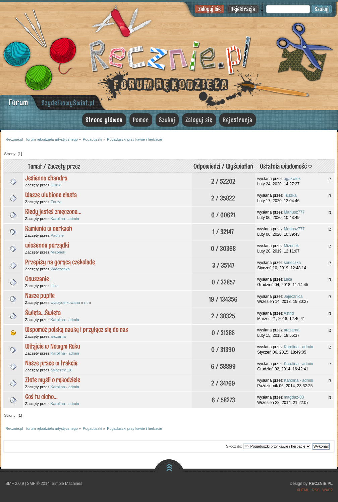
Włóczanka (60, 269)
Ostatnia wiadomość (286, 166)
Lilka (55, 285)
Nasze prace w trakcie (51, 363)
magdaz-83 (294, 397)
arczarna (58, 336)
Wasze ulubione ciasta (51, 194)
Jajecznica (293, 296)
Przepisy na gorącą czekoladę (60, 262)
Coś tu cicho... (41, 396)
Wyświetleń (239, 166)
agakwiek (292, 178)
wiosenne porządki (47, 245)
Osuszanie (37, 278)
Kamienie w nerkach (48, 228)
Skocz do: (234, 446)
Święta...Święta (43, 312)
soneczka (292, 262)
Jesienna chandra (46, 178)
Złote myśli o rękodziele (52, 379)
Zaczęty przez (64, 166)
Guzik (56, 185)
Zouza (56, 201)
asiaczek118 (61, 370)
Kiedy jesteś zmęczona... (53, 211)
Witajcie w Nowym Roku (52, 346)
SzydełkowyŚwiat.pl (68, 102)
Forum (18, 102)
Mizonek (58, 252)
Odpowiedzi (206, 166)
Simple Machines (67, 483)
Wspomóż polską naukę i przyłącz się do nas (76, 329)
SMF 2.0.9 (14, 483)
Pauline (57, 235)
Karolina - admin (65, 218)
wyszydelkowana (65, 302)
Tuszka (290, 195)
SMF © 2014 (38, 483)
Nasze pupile (40, 295)
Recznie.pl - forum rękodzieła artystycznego (169, 54)
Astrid (289, 313)
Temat (35, 166)
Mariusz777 (294, 212)
